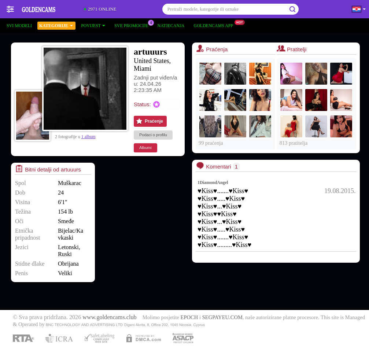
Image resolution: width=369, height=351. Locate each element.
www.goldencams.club (109, 317)
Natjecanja (171, 25)
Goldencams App (215, 25)
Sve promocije (133, 25)
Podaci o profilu (153, 135)
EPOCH (189, 317)
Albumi (145, 147)
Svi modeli (19, 25)
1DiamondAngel (213, 182)
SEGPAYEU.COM (222, 317)
